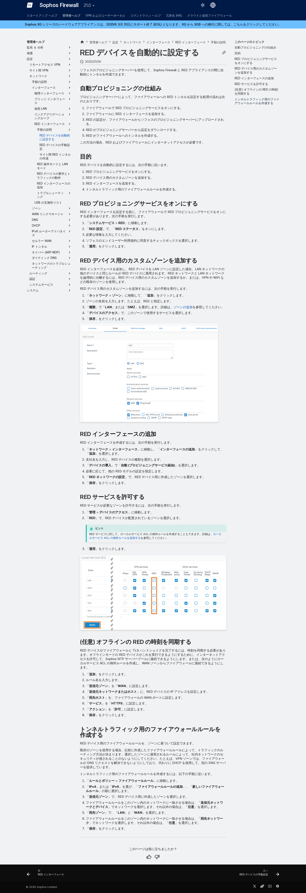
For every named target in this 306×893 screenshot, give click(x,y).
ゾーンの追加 (183, 307)
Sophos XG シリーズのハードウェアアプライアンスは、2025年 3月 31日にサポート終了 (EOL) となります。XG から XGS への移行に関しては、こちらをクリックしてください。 (153, 24)
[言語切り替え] (213, 5)
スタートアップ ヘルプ (42, 15)
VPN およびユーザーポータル (105, 15)
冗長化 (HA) (174, 15)
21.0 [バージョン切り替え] (87, 5)
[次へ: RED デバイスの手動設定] (258, 874)
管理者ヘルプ (71, 15)
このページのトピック (249, 42)
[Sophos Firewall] (29, 5)
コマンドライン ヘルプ (145, 15)
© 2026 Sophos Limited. (41, 887)
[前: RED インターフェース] (46, 874)
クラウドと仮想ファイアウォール (209, 15)
